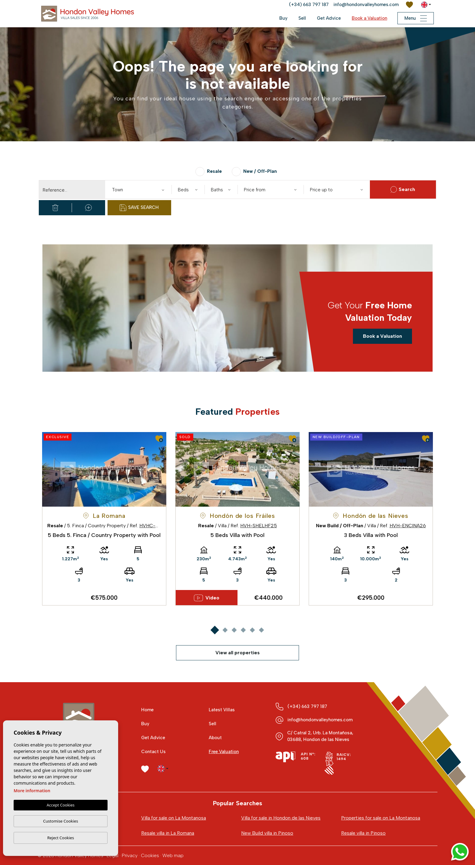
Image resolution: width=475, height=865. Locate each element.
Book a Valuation (369, 18)
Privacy (130, 855)
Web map (173, 855)
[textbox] (139, 189)
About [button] (215, 737)
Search (402, 189)
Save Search (139, 207)
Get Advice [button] (329, 18)
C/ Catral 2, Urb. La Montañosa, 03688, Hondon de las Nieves (320, 736)
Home (147, 709)
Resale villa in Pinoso (363, 833)
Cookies (150, 855)
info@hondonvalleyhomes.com (366, 4)
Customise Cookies (60, 821)
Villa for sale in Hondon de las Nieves (281, 818)
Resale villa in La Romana (167, 833)
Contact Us (153, 751)
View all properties (237, 652)
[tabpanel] (104, 518)
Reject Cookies (60, 837)
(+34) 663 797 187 (309, 4)
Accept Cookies (61, 805)
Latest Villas (222, 709)
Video (207, 598)
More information (32, 790)
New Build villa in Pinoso (267, 833)
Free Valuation (224, 751)
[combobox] (138, 189)
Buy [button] (283, 18)
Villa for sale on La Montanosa (173, 818)
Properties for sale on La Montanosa (380, 818)
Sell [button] (302, 18)
